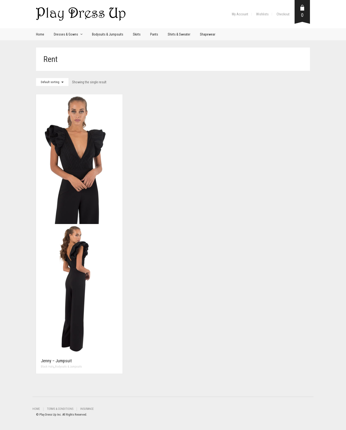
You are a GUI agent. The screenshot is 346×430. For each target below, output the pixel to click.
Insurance (87, 409)
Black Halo (47, 366)
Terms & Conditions (60, 409)
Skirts (137, 34)
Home (40, 34)
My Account (240, 14)
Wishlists (262, 14)
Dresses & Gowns (66, 34)
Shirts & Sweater (179, 34)
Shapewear (207, 34)
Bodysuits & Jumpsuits (107, 34)
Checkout (283, 14)
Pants (154, 34)
